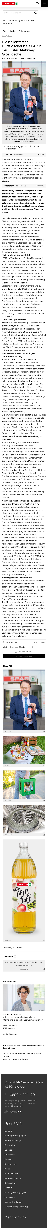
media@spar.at (10, 1034)
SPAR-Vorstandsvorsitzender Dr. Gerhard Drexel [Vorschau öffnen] (24, 126)
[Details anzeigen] (44, 731)
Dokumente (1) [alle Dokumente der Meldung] (9, 956)
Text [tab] (5, 31)
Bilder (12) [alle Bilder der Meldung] (7, 666)
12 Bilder (35, 146)
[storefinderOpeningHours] (37, 3)
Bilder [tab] (12, 31)
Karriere (7, 1159)
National (30, 20)
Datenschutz (10, 1145)
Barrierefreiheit (11, 1173)
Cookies (8, 1150)
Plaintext (40, 186)
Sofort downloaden (24, 652)
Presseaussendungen (13, 20)
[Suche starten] (35, 13)
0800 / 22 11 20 (19, 1095)
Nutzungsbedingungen (15, 1135)
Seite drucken (11, 642)
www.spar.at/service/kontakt (16, 1059)
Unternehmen (10, 1164)
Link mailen (40, 642)
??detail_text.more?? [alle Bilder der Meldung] (14, 947)
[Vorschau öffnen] (24, 92)
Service (13, 1112)
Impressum (9, 1154)
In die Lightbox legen (24, 656)
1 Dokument (10, 149)
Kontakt (8, 1131)
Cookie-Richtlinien (13, 1202)
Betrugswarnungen (13, 1140)
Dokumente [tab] (24, 31)
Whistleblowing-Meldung (16, 1206)
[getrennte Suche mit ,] (20, 12)
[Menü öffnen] (44, 3)
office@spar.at (16, 1106)
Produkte (7, 23)
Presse (7, 1169)
